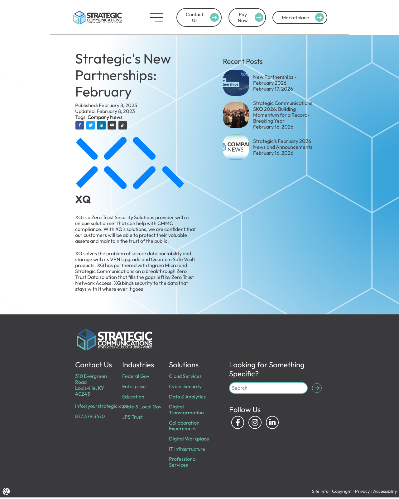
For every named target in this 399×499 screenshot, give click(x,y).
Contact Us (194, 17)
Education (133, 397)
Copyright (341, 493)
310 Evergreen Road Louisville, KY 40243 (91, 385)
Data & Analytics (187, 397)
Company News (105, 117)
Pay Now (249, 17)
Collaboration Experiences (184, 426)
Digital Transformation (186, 410)
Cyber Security (185, 387)
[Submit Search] (317, 388)
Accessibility (385, 493)
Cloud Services (185, 376)
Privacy (362, 493)
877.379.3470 (90, 417)
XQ (79, 217)
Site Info (319, 493)
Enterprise (134, 387)
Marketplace (304, 17)
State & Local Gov (141, 407)
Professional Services (183, 463)
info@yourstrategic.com (102, 406)
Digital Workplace (189, 439)
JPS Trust (132, 417)
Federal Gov (135, 376)
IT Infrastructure (187, 450)
